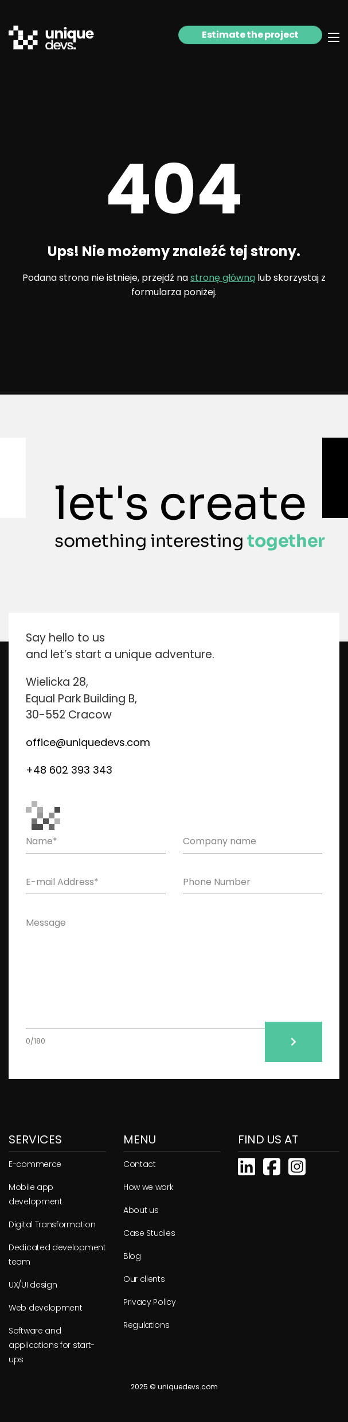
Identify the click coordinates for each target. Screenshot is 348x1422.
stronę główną (222, 277)
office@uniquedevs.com (88, 742)
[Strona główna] (58, 37)
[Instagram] (297, 1165)
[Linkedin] (246, 1165)
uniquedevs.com (188, 1387)
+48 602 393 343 (69, 770)
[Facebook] (271, 1165)
